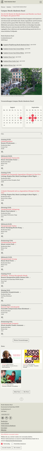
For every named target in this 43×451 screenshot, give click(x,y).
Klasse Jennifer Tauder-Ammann (12, 325)
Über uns (3, 6)
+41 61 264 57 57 (5, 414)
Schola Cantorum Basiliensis (8, 425)
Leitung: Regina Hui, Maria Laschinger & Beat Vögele (19, 176)
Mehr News (17, 392)
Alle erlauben (17, 447)
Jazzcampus (4, 428)
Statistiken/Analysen (20, 443)
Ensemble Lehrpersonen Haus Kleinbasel (15, 309)
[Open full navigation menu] (41, 2)
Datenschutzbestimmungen (14, 440)
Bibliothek (3, 430)
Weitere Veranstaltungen (21, 340)
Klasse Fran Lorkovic (8, 211)
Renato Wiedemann (8, 143)
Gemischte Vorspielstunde (10, 292)
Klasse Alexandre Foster (9, 160)
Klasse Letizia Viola (8, 244)
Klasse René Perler (7, 261)
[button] (21, 399)
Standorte (9, 6)
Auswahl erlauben (6, 447)
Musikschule (4, 421)
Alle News (26, 392)
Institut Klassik (5, 423)
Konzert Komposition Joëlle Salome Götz (15, 277)
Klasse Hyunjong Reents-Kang (11, 227)
